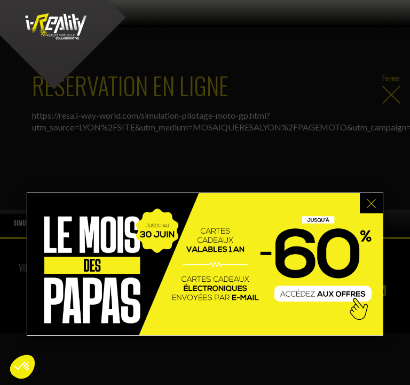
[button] (22, 367)
